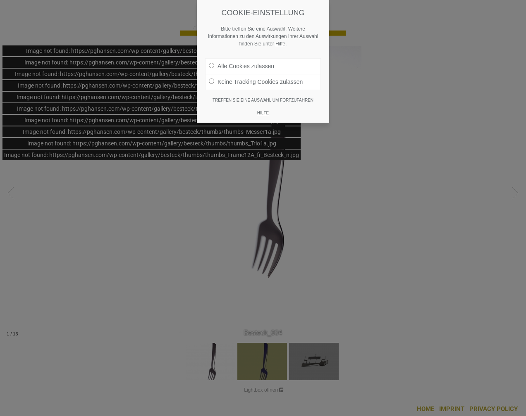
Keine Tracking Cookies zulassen (256, 81)
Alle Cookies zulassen (241, 66)
